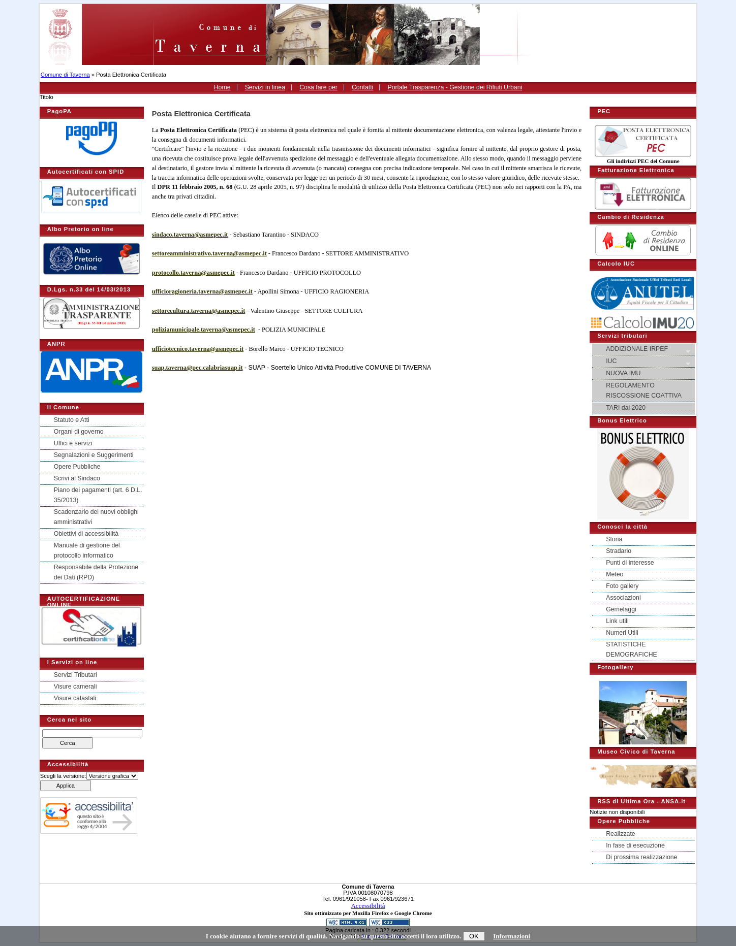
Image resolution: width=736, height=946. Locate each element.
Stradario (618, 550)
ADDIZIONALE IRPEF (644, 349)
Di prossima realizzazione (641, 857)
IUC (644, 361)
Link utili (617, 621)
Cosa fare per (318, 87)
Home (222, 87)
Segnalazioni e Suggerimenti (94, 455)
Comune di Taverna (65, 75)
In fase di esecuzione (635, 845)
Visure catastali (75, 698)
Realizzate (620, 833)
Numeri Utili (622, 632)
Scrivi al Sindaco (77, 478)
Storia (614, 539)
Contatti (362, 87)
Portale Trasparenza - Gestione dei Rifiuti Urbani (454, 87)
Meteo (614, 574)
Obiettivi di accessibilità (86, 533)
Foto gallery (622, 586)
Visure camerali (75, 686)
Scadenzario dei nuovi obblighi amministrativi (96, 517)
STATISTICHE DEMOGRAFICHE (631, 649)
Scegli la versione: (63, 776)
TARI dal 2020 (626, 407)
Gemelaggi (621, 609)
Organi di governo (79, 431)
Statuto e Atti (71, 419)
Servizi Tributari (75, 674)
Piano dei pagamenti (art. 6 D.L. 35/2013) (98, 495)
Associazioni (623, 597)
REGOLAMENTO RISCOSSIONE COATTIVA (644, 390)
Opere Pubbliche (77, 466)
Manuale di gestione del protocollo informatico (87, 550)
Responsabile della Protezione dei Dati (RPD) (96, 572)
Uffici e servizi (73, 443)
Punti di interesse (630, 562)
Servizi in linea (265, 87)
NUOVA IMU (623, 373)
